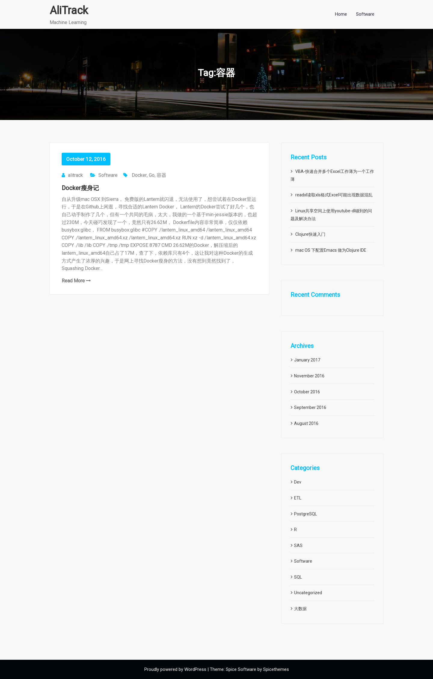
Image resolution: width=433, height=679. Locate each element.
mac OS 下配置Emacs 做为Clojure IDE (330, 250)
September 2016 (310, 407)
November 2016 (309, 375)
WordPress (195, 669)
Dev (297, 482)
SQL (298, 577)
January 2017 (307, 360)
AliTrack (69, 10)
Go (152, 175)
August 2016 (306, 423)
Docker (139, 175)
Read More (76, 281)
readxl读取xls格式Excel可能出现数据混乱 (334, 194)
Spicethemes (276, 669)
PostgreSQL (305, 514)
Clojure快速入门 (310, 234)
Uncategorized (308, 592)
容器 (161, 175)
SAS (298, 545)
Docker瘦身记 (80, 188)
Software (108, 175)
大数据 (300, 608)
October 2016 (307, 391)
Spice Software (241, 669)
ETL (297, 498)
